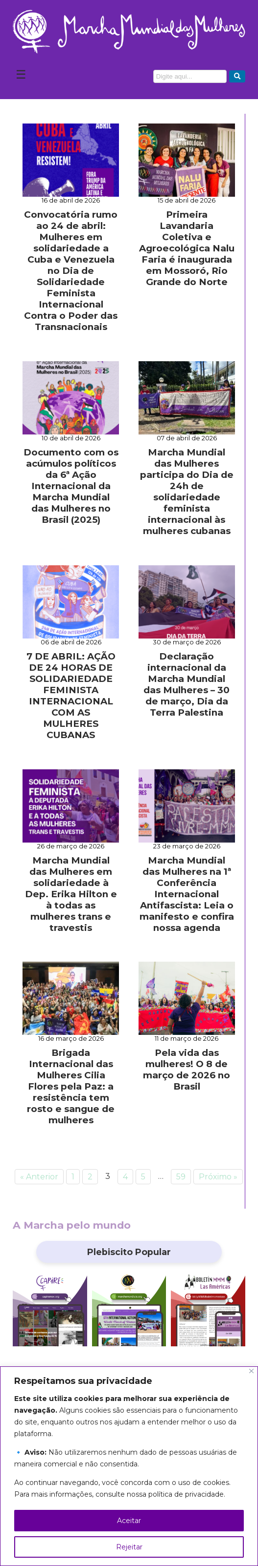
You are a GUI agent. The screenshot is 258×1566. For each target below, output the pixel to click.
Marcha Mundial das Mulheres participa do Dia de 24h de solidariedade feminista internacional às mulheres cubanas (187, 491)
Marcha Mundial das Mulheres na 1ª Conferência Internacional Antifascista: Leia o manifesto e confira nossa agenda (187, 894)
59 (181, 1176)
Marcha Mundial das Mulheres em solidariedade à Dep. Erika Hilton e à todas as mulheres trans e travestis (71, 894)
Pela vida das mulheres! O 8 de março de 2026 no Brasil (186, 1069)
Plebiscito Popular (129, 1252)
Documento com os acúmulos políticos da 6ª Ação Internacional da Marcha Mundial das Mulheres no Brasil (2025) (70, 486)
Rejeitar (129, 1547)
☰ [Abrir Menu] (21, 74)
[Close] (251, 1371)
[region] (129, 1466)
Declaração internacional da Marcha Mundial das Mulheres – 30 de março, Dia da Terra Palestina (186, 684)
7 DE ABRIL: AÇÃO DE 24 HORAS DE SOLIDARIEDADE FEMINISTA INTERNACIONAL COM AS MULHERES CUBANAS (71, 696)
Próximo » (218, 1176)
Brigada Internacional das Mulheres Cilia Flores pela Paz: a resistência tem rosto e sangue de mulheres (71, 1086)
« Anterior (39, 1176)
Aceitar (129, 1520)
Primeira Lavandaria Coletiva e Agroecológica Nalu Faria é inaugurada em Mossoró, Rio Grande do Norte (187, 248)
